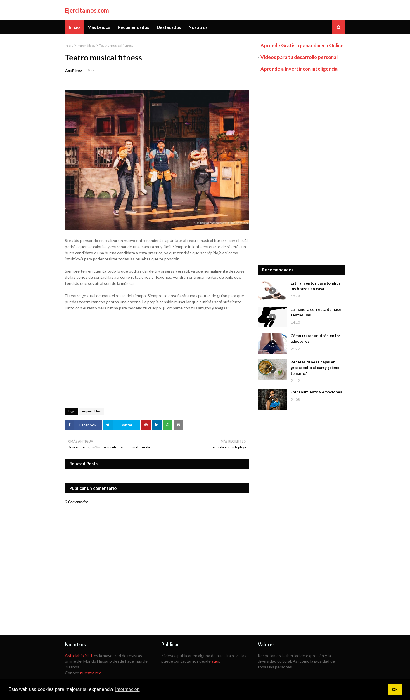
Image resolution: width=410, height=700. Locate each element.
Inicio (69, 45)
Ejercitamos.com (87, 10)
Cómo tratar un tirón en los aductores (315, 338)
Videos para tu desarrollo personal (299, 57)
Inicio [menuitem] (74, 27)
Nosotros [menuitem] (197, 27)
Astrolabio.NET (79, 655)
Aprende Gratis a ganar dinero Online (302, 45)
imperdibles (86, 45)
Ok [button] (394, 689)
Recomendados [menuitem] (133, 27)
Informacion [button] (127, 689)
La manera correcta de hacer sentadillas (316, 312)
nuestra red (90, 672)
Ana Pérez (73, 70)
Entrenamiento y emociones (316, 392)
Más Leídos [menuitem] (98, 27)
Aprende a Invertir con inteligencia (299, 69)
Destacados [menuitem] (169, 27)
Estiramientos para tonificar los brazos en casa (316, 286)
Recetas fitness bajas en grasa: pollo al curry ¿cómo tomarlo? (314, 368)
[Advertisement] (301, 168)
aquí (215, 661)
